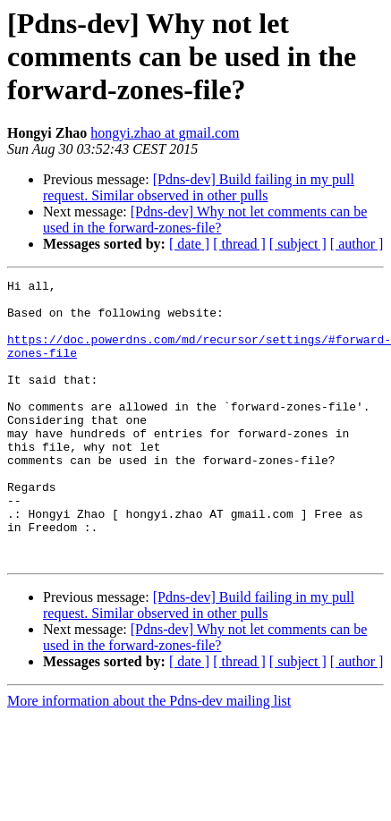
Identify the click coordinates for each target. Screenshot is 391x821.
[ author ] (357, 243)
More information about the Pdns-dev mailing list (149, 757)
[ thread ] (239, 243)
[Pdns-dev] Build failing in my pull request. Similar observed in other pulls (198, 187)
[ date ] (189, 243)
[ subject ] (298, 243)
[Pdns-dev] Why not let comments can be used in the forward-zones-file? (205, 219)
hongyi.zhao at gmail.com (164, 132)
